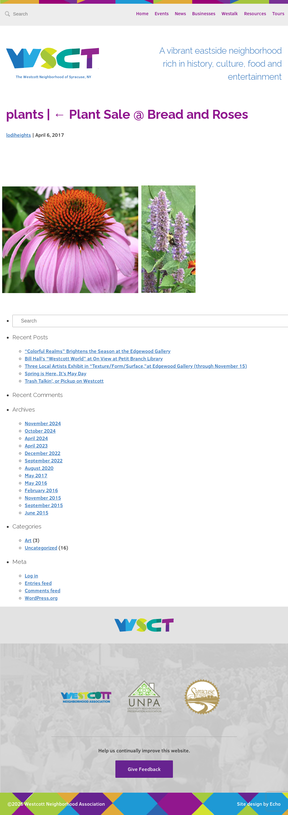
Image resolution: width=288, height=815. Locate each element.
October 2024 (40, 430)
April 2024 (36, 438)
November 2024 (43, 423)
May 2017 (36, 475)
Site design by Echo (259, 803)
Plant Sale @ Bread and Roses (150, 114)
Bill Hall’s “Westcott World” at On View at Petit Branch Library (94, 358)
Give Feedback (144, 769)
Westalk (229, 13)
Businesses (203, 13)
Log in (31, 575)
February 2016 (41, 490)
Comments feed (42, 590)
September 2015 (44, 505)
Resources (255, 13)
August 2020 (39, 468)
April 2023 (36, 445)
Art (28, 540)
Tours (278, 13)
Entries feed (38, 583)
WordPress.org (41, 598)
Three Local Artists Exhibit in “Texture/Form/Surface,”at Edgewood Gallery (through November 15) (136, 366)
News (180, 13)
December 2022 (42, 453)
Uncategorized (41, 547)
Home (142, 13)
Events (162, 13)
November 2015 (43, 497)
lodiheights (18, 134)
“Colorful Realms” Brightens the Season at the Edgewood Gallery (97, 351)
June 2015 (36, 512)
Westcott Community (52, 58)
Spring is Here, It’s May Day (55, 373)
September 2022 (43, 460)
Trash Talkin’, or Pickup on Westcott (64, 380)
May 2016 (36, 482)
